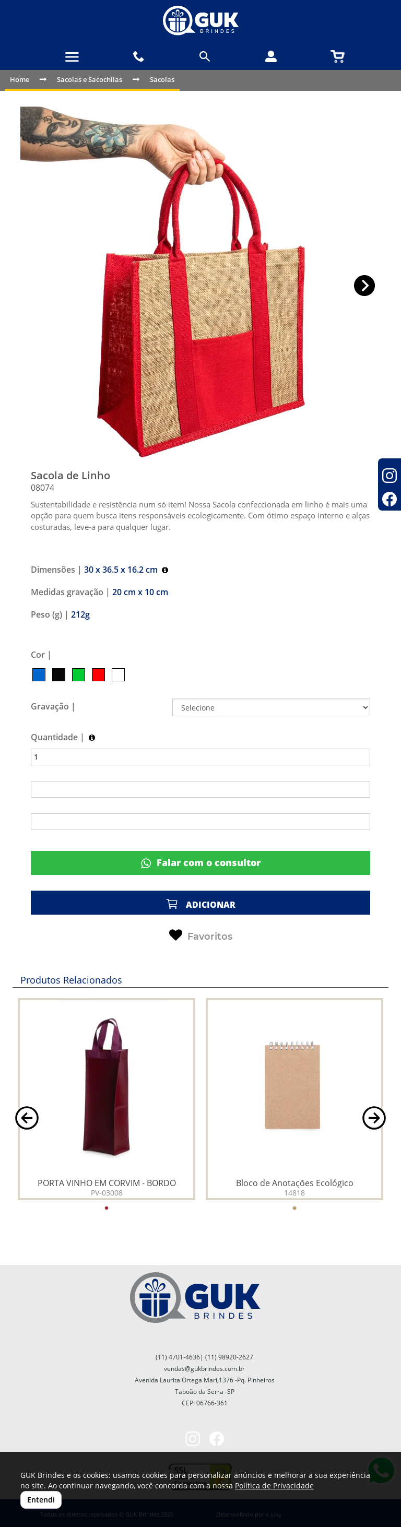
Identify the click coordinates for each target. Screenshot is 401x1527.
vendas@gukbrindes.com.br (204, 1368)
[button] (364, 286)
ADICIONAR (200, 903)
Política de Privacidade (274, 1485)
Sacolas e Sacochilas (89, 79)
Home (19, 79)
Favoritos (200, 935)
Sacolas (162, 79)
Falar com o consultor (201, 862)
